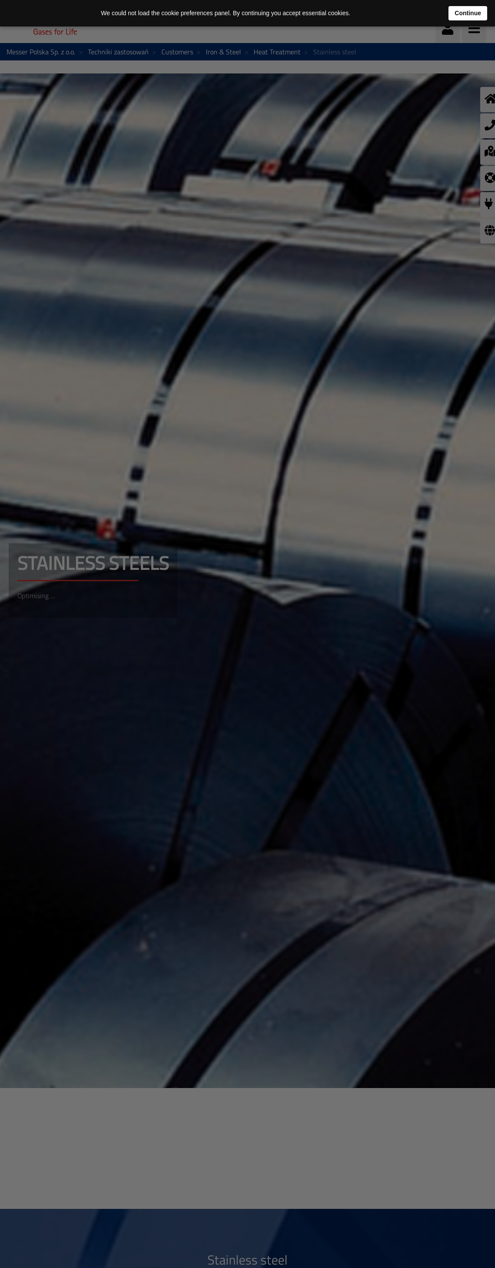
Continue (468, 13)
